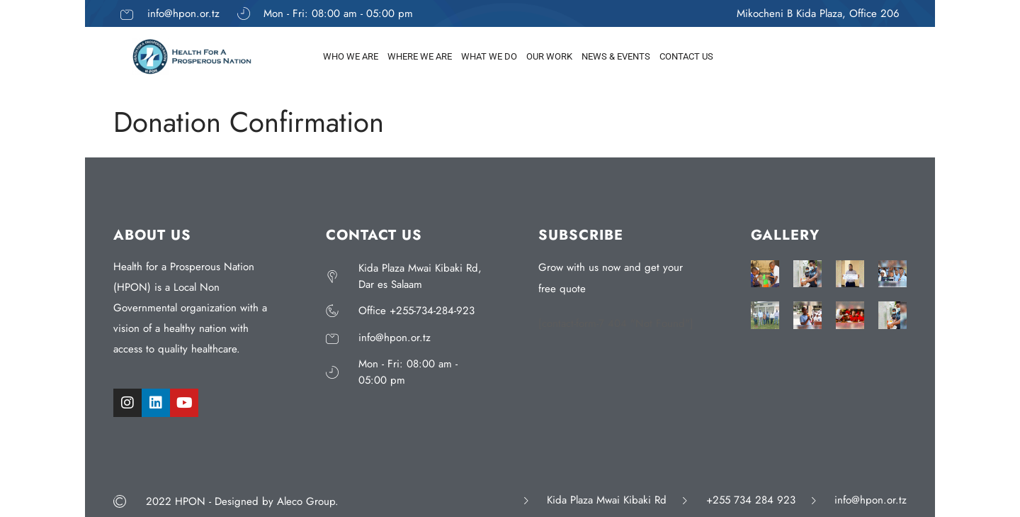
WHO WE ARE (350, 56)
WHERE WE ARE (419, 56)
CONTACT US (686, 56)
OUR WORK (549, 56)
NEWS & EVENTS (616, 56)
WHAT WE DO (489, 56)
